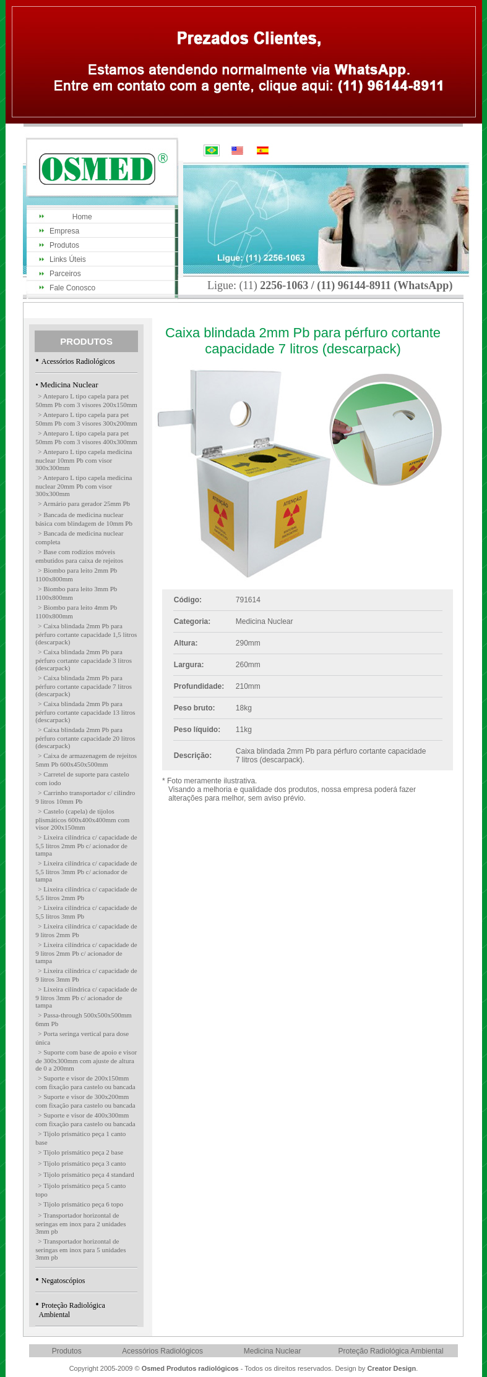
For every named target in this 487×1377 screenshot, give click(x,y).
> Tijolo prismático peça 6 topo (80, 1204)
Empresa (64, 231)
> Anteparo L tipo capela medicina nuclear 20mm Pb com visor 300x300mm (83, 485)
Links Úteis (68, 259)
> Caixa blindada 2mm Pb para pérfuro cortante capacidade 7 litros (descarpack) (83, 685)
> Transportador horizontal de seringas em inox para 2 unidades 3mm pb (80, 1223)
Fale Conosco (72, 288)
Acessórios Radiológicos (78, 361)
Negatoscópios (63, 1280)
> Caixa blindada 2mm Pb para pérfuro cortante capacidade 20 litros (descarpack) (85, 737)
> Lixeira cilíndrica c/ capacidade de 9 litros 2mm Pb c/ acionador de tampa (86, 952)
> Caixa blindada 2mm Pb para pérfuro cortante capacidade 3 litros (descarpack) (83, 660)
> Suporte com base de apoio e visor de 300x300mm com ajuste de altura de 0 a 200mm (86, 1060)
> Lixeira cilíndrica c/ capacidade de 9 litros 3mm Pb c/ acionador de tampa (86, 997)
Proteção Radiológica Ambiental (391, 1351)
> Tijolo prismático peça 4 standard (86, 1174)
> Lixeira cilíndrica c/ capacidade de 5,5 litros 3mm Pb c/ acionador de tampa (86, 871)
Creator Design (391, 1368)
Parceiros (65, 273)
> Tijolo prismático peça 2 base (80, 1152)
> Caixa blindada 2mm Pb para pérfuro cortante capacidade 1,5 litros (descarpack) (86, 634)
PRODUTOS (86, 341)
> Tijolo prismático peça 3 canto (82, 1163)
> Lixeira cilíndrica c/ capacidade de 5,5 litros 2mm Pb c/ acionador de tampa (86, 845)
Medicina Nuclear (272, 1351)
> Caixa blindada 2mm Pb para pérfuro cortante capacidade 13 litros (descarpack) (85, 711)
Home (71, 217)
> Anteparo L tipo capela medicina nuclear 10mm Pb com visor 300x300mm (83, 459)
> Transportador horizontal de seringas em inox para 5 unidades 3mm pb (80, 1249)
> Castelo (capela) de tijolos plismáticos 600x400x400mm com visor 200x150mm (82, 819)
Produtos (64, 245)
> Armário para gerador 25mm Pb (84, 503)
